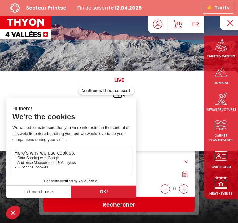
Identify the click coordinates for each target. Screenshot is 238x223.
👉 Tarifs (218, 7)
